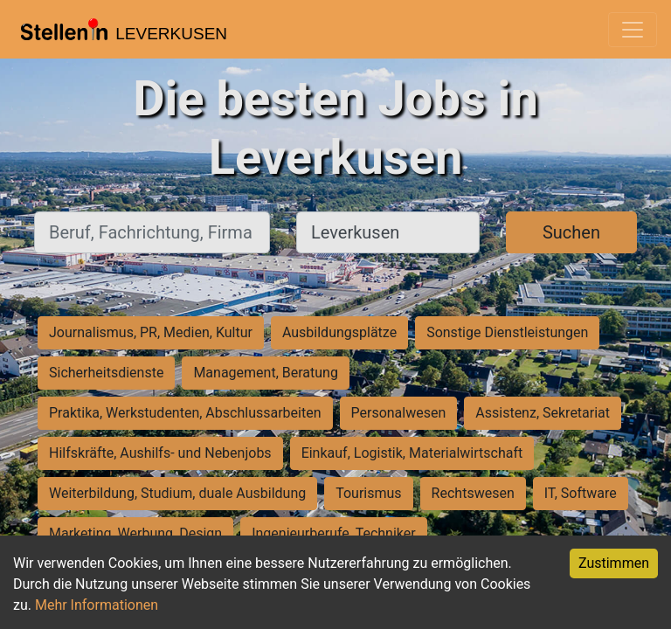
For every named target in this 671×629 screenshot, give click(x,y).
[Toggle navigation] (632, 29)
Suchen (571, 232)
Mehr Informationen (96, 605)
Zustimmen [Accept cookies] (613, 563)
